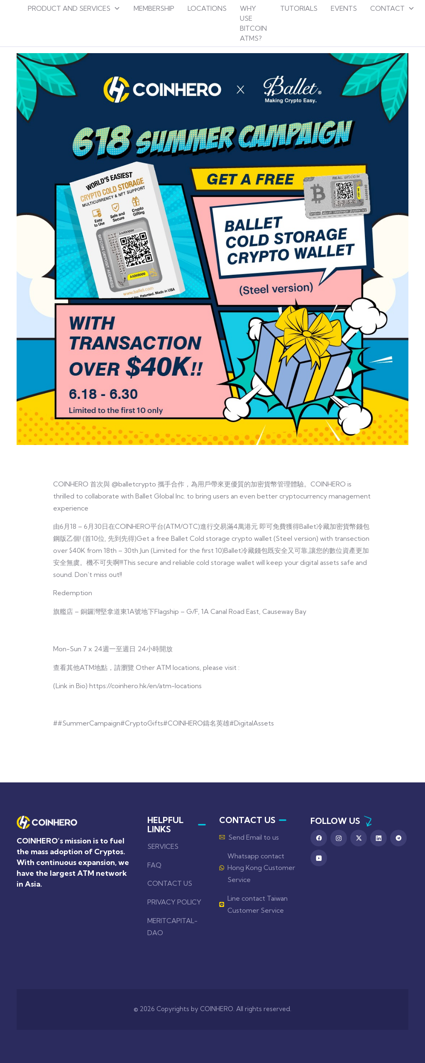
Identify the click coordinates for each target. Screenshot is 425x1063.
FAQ (154, 865)
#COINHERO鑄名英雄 (196, 723)
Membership (154, 8)
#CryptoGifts (141, 723)
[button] (74, 8)
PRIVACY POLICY (174, 902)
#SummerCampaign (89, 723)
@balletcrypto (134, 484)
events (344, 8)
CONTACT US (169, 883)
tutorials (299, 8)
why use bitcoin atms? (253, 23)
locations (207, 8)
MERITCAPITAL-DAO (172, 926)
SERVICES (162, 846)
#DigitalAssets (252, 723)
